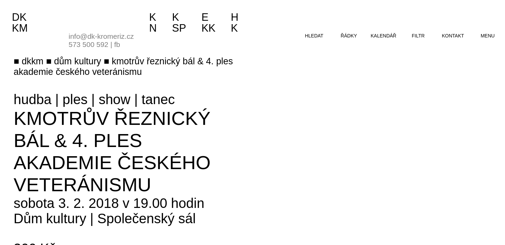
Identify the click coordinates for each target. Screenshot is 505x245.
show (114, 99)
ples (75, 99)
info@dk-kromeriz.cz (101, 36)
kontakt (453, 35)
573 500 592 (89, 44)
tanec (158, 99)
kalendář (383, 35)
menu (487, 35)
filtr (418, 35)
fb (117, 44)
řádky (349, 35)
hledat (314, 35)
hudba (32, 99)
